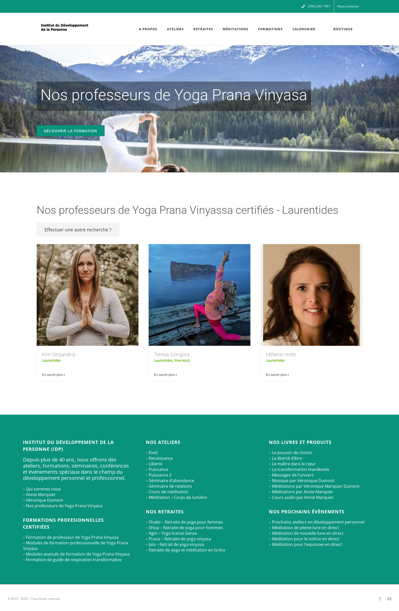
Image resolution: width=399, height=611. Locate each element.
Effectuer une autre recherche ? (78, 230)
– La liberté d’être (285, 458)
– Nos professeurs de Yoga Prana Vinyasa (62, 506)
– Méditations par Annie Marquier (301, 492)
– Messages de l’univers (291, 475)
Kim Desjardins (58, 354)
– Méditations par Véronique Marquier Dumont (314, 486)
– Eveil (152, 452)
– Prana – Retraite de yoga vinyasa (178, 539)
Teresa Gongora (172, 354)
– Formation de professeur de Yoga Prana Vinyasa (71, 537)
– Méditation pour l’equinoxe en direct (305, 544)
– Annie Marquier (39, 494)
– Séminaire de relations (169, 486)
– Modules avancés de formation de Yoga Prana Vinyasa (76, 554)
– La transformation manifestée (299, 469)
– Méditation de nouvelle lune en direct (306, 533)
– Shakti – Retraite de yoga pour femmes (184, 522)
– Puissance (157, 469)
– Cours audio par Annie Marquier (301, 497)
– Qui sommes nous (42, 489)
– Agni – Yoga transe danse (171, 533)
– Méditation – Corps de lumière (176, 497)
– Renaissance (159, 458)
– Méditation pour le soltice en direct (304, 539)
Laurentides (51, 361)
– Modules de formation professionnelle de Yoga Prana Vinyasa (75, 545)
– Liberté (154, 464)
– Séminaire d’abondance (170, 480)
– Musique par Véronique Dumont (301, 480)
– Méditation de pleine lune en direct (304, 527)
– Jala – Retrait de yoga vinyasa (175, 544)
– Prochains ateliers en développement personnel (316, 522)
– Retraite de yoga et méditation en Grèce (185, 550)
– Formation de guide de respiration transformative (72, 559)
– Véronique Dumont (43, 500)
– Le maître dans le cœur (292, 464)
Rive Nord (182, 361)
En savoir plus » (53, 374)
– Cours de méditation (167, 492)
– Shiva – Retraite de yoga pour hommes (184, 527)
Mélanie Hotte (281, 354)
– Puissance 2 (159, 475)
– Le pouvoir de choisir (290, 452)
